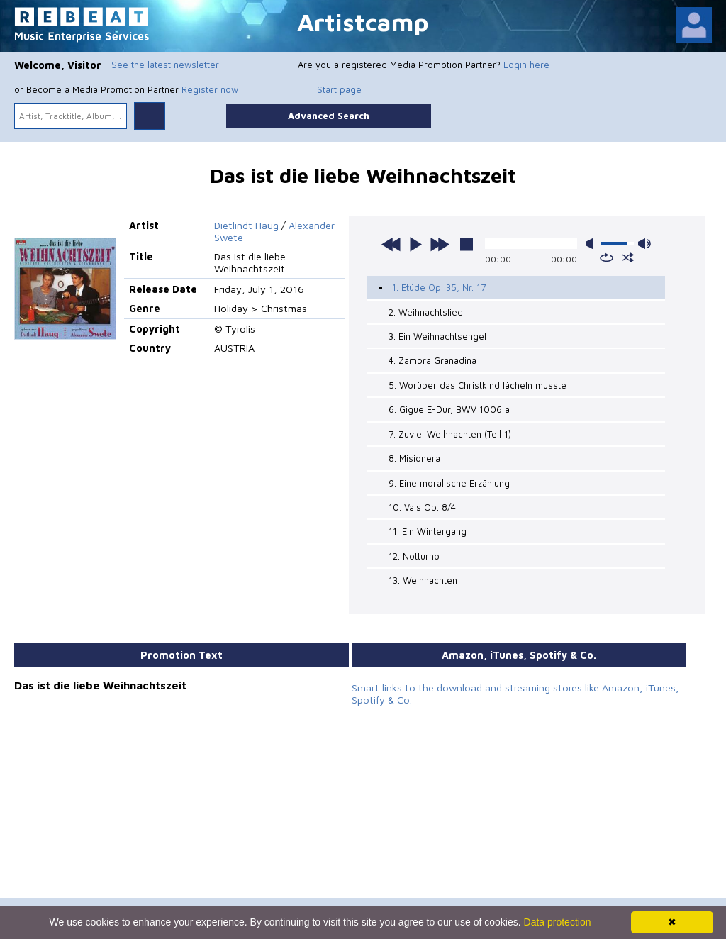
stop (466, 244)
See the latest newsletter (165, 64)
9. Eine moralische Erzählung (449, 482)
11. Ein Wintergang (428, 531)
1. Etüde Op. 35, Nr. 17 (439, 287)
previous (391, 244)
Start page (339, 89)
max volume (644, 243)
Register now (210, 89)
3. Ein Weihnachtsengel (437, 336)
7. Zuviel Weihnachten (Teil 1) (450, 434)
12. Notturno (414, 556)
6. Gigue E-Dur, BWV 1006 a (449, 409)
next (439, 244)
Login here (526, 64)
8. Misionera (414, 458)
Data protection (557, 922)
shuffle (628, 257)
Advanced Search (328, 115)
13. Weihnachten (423, 580)
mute (592, 243)
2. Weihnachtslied (426, 312)
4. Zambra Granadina (432, 360)
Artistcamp (363, 21)
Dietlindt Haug (246, 225)
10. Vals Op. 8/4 (422, 507)
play (415, 244)
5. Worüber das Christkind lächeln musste (477, 385)
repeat (606, 257)
